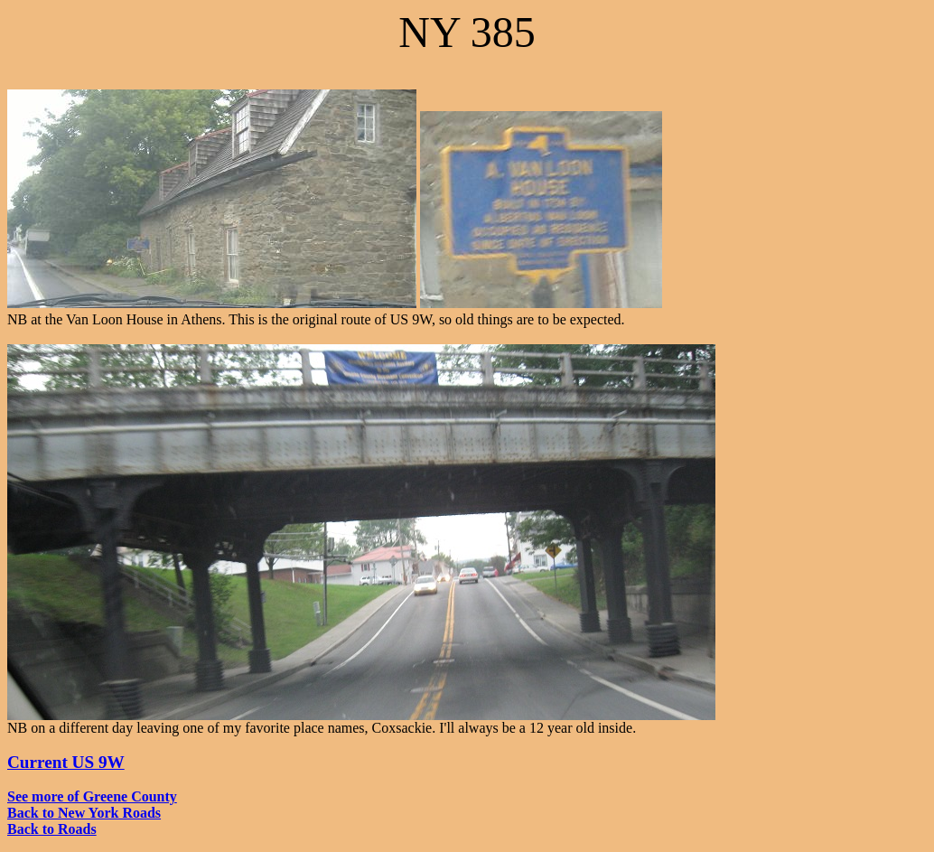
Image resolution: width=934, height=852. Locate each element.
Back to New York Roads (84, 812)
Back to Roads (52, 829)
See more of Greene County (92, 796)
